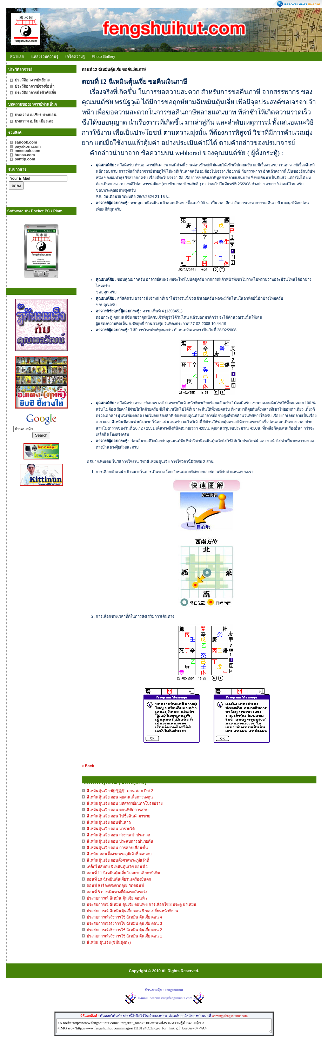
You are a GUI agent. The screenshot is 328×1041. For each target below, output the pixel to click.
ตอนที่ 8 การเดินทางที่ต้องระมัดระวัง (117, 892)
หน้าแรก (17, 56)
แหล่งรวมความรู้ (44, 56)
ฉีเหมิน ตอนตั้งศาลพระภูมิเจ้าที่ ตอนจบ (119, 854)
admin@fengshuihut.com (230, 1016)
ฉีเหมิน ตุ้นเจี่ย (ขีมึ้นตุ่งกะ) (109, 942)
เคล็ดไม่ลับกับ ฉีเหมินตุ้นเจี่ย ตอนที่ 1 (117, 866)
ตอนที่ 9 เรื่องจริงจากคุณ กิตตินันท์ (115, 885)
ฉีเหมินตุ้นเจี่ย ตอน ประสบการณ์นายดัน (120, 841)
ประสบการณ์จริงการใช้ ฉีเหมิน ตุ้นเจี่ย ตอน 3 (124, 923)
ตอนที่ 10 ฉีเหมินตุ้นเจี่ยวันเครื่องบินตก (119, 879)
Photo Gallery (103, 56)
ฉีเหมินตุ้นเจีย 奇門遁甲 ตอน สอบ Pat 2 (120, 791)
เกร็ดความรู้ (75, 56)
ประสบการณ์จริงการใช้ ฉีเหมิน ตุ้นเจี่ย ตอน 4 (124, 917)
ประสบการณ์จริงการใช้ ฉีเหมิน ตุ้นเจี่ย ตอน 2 (124, 930)
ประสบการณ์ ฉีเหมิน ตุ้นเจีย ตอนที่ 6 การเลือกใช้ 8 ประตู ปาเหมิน (142, 904)
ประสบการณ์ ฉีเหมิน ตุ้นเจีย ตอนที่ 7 (117, 898)
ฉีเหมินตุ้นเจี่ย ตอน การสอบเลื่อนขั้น (117, 848)
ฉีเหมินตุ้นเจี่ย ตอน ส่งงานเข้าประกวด (118, 835)
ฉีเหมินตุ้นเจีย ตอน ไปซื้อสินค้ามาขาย (118, 816)
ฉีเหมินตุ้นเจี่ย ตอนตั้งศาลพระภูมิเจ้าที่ (118, 860)
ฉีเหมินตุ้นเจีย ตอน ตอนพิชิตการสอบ (117, 810)
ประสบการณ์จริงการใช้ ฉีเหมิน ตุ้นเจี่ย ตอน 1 (124, 936)
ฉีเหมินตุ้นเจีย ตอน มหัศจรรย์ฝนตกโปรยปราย (124, 803)
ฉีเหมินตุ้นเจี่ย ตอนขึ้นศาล (109, 822)
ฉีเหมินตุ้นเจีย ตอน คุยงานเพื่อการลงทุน (120, 797)
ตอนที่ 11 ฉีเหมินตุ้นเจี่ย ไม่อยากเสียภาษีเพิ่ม (123, 873)
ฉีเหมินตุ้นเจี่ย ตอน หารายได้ (111, 829)
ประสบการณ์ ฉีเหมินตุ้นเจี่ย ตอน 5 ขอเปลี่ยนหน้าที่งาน (132, 911)
